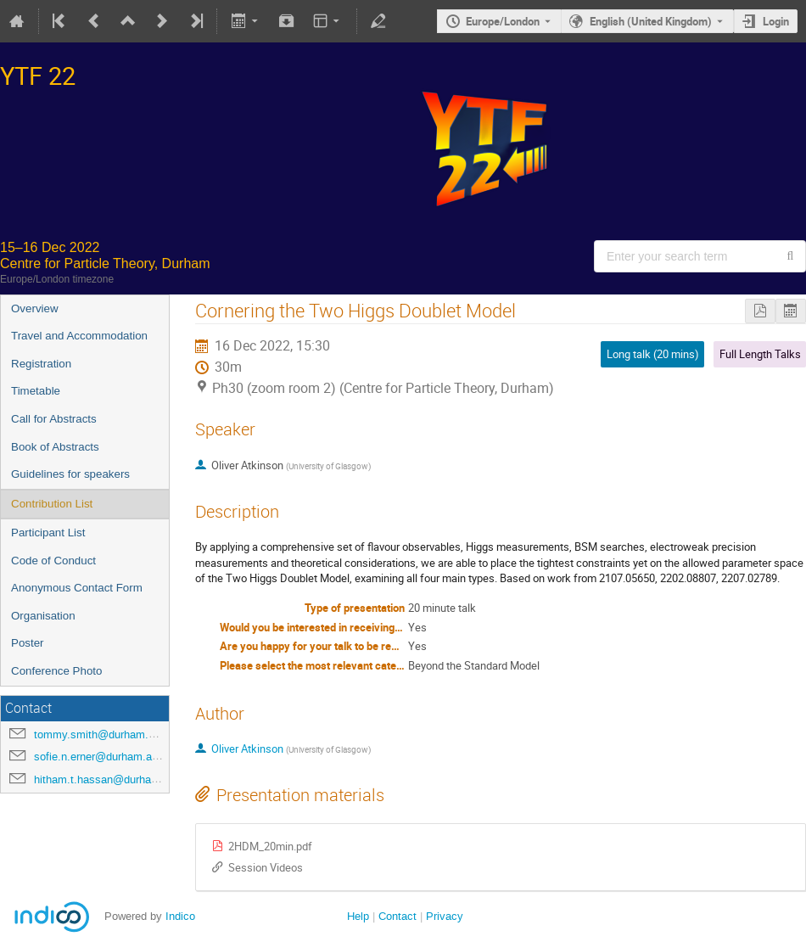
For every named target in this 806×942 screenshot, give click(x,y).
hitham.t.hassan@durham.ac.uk (112, 779)
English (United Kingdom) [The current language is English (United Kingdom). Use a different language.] (651, 21)
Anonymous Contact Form (77, 587)
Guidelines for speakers (70, 474)
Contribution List (51, 503)
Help (358, 916)
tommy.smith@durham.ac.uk (105, 734)
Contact (397, 916)
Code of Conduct (53, 560)
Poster (27, 642)
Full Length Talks (760, 354)
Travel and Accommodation (79, 335)
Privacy (444, 916)
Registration (41, 363)
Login (776, 21)
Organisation (43, 615)
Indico (180, 916)
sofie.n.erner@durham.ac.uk (103, 756)
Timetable (35, 390)
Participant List (48, 532)
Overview (35, 308)
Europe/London (503, 21)
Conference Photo (56, 670)
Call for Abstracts (54, 418)
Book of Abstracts (55, 446)
